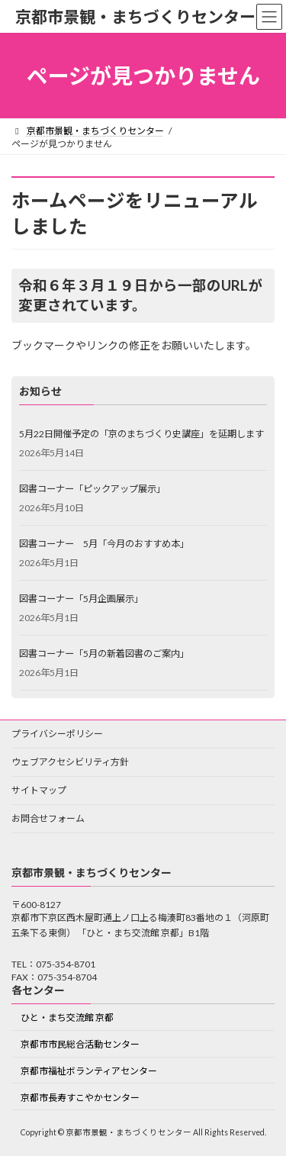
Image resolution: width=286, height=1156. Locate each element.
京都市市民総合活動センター (80, 1044)
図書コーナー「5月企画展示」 (81, 598)
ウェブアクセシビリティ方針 (70, 762)
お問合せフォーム (48, 818)
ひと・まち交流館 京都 (67, 1017)
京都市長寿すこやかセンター (80, 1097)
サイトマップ (38, 790)
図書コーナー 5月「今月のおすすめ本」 (104, 543)
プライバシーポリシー (57, 733)
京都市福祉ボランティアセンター (89, 1071)
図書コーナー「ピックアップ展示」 (92, 488)
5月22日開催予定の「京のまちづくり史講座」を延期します (141, 434)
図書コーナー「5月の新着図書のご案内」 (104, 653)
